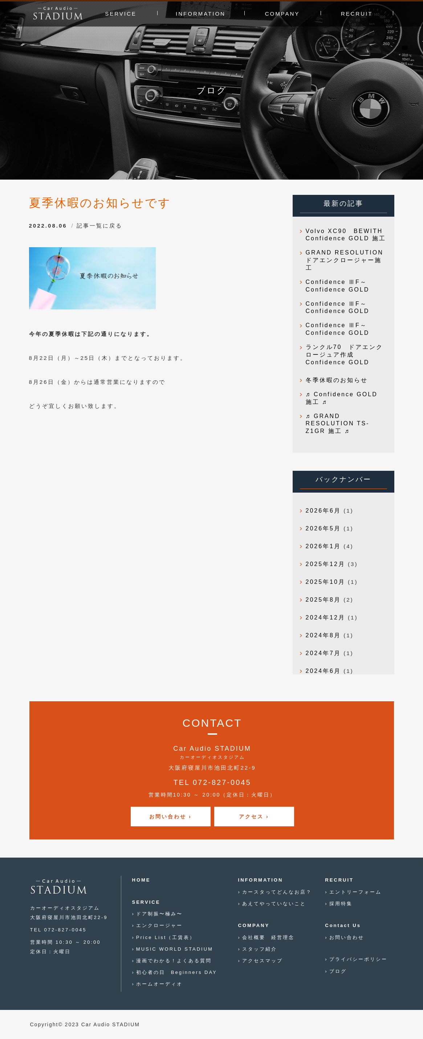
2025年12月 (325, 564)
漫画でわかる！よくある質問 (174, 960)
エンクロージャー (159, 925)
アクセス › (254, 816)
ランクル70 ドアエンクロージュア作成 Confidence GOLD (344, 354)
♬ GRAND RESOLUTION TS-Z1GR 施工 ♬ (338, 423)
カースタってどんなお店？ (277, 892)
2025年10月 (325, 582)
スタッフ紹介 (259, 949)
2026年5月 (323, 528)
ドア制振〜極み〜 (159, 913)
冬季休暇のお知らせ (337, 380)
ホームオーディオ (159, 984)
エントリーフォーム (355, 892)
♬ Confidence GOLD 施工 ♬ (342, 398)
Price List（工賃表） (165, 937)
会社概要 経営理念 (268, 937)
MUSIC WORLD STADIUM (174, 949)
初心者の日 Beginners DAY (176, 972)
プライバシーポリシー (358, 959)
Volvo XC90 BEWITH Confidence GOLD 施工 (346, 235)
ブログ (338, 971)
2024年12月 (325, 617)
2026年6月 (323, 511)
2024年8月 (323, 635)
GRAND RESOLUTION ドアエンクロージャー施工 (346, 260)
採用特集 (341, 903)
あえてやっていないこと (274, 903)
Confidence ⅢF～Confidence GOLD (338, 286)
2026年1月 (323, 546)
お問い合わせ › (170, 816)
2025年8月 (323, 600)
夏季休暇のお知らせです (100, 202)
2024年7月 (323, 653)
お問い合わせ (346, 937)
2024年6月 (323, 671)
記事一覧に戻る (99, 225)
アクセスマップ (262, 960)
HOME (141, 880)
